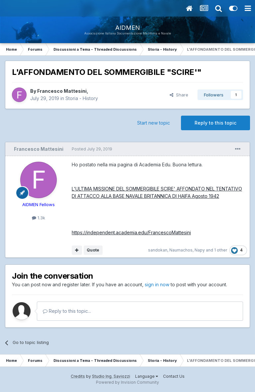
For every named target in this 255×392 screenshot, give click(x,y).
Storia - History (81, 98)
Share (179, 94)
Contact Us (174, 376)
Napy (200, 250)
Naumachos (181, 250)
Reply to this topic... (67, 311)
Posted (92, 148)
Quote (93, 250)
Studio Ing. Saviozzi (111, 376)
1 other (220, 250)
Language (146, 376)
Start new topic (153, 123)
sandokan (157, 250)
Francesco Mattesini (62, 91)
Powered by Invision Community (127, 382)
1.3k (38, 217)
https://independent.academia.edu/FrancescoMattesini (131, 232)
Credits (78, 376)
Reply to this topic (215, 123)
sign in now (157, 284)
